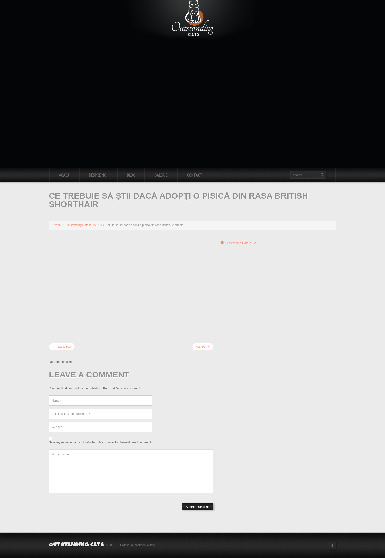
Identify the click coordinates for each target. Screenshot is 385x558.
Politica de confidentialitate (137, 545)
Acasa (64, 175)
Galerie (160, 175)
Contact (194, 175)
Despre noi (98, 175)
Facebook (332, 545)
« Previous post (62, 346)
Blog (131, 175)
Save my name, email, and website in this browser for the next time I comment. (100, 442)
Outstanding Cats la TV (81, 225)
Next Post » (203, 346)
